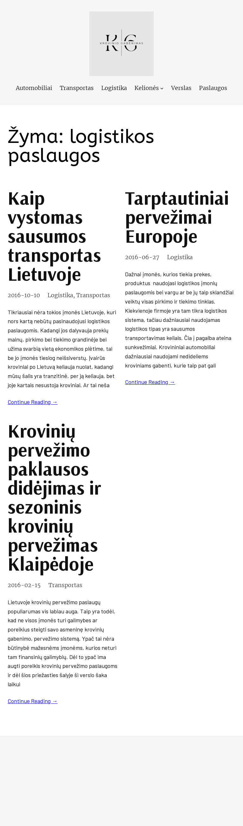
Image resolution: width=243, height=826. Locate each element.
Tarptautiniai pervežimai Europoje (177, 216)
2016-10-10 (24, 295)
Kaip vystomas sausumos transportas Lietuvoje (54, 235)
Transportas (93, 295)
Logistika (60, 295)
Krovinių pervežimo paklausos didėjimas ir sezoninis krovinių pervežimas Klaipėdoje (54, 497)
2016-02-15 (24, 585)
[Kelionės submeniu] (162, 88)
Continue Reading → (33, 401)
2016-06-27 (142, 257)
